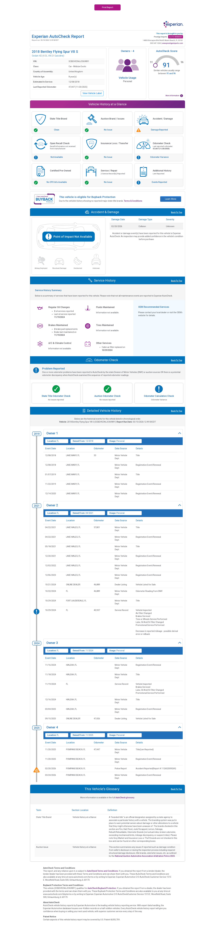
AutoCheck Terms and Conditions (102, 871)
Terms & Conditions (133, 201)
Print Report (107, 7)
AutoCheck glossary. (125, 797)
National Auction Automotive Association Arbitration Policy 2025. (145, 856)
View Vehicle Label (92, 93)
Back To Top (176, 212)
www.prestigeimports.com (172, 43)
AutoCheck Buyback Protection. (102, 888)
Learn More (170, 199)
